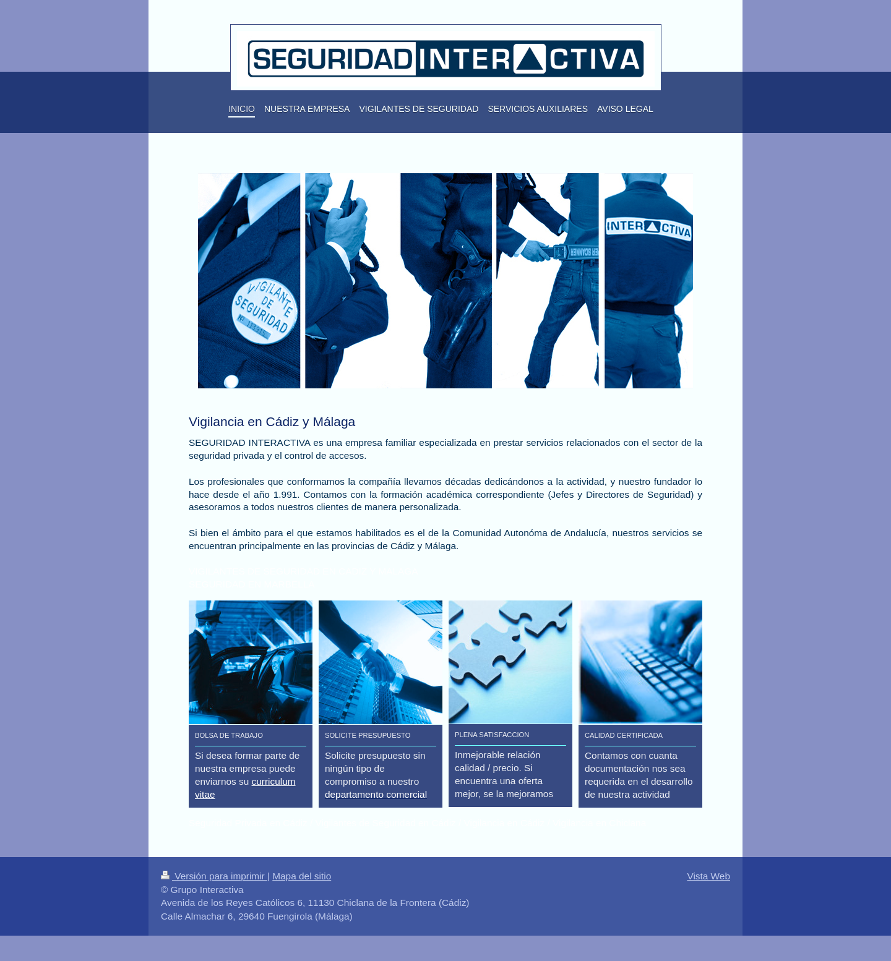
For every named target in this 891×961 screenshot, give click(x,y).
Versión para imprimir (214, 876)
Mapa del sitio (301, 876)
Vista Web (708, 876)
